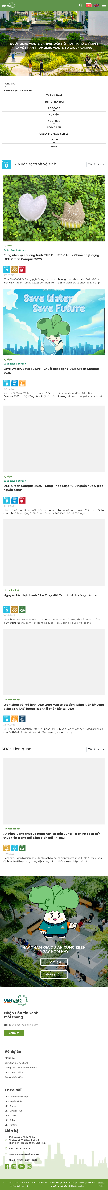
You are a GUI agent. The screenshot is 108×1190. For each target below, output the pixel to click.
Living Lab (54, 127)
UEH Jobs (10, 1120)
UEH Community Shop (16, 1096)
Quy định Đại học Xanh (17, 1063)
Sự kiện (54, 114)
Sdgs (54, 146)
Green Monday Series (53, 133)
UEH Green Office (14, 1072)
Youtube (54, 121)
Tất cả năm (54, 95)
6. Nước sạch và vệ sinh (18, 90)
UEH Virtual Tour (13, 1111)
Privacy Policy (101, 1184)
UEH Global (10, 1115)
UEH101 (54, 140)
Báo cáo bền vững (14, 1077)
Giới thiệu (10, 1058)
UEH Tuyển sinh (13, 1101)
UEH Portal (10, 1106)
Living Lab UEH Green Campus (21, 1067)
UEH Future (11, 1125)
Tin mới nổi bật (53, 101)
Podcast (54, 108)
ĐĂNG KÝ (14, 1033)
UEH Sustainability (76, 1186)
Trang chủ (9, 83)
